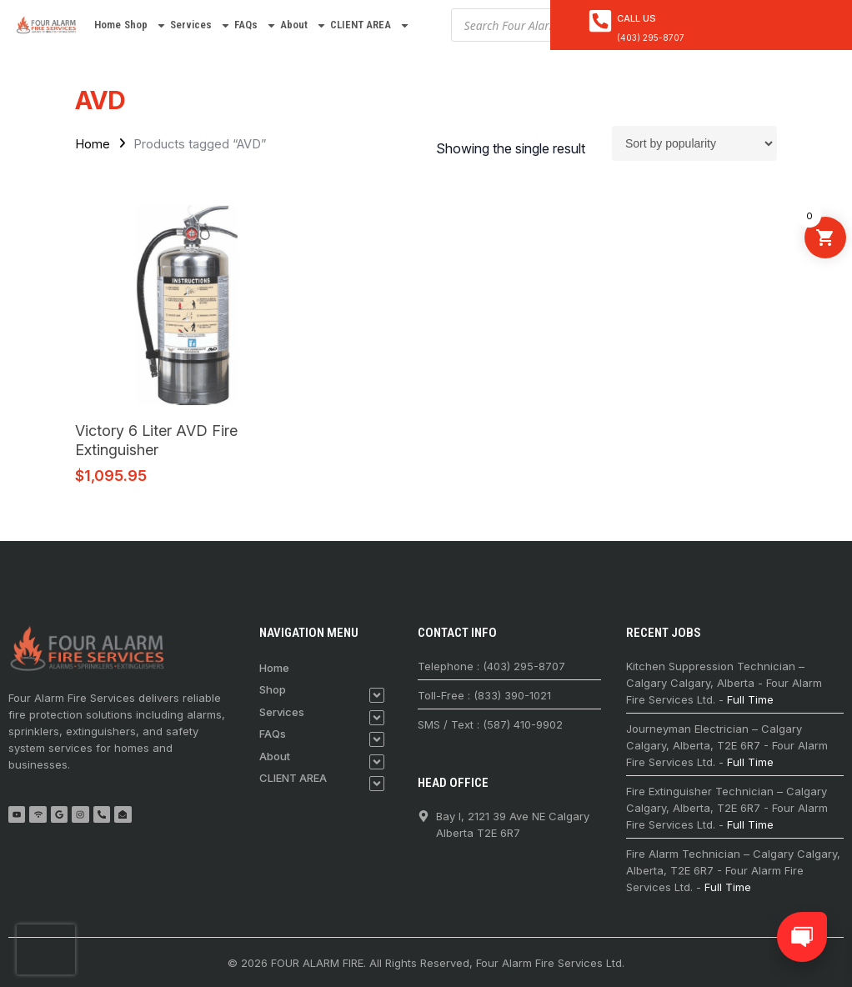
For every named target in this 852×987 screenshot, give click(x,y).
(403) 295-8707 (650, 38)
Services (200, 25)
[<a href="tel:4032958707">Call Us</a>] (600, 20)
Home (107, 24)
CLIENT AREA (370, 25)
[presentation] (46, 949)
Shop (145, 25)
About (303, 25)
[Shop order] (694, 143)
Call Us (636, 18)
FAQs (255, 25)
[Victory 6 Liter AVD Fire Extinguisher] (187, 305)
